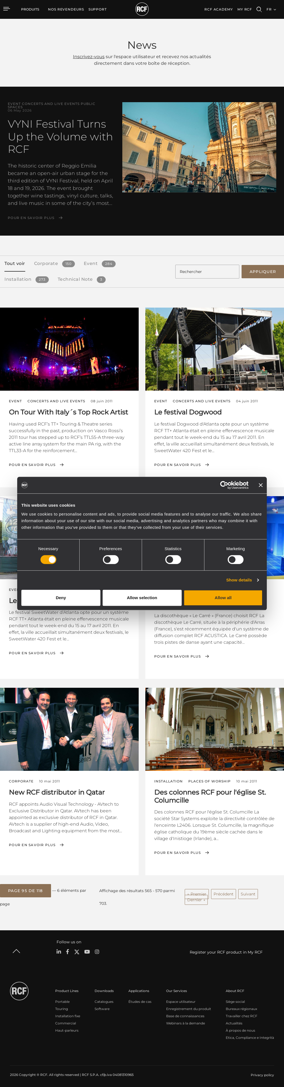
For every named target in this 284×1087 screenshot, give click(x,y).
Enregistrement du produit (188, 1006)
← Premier (196, 892)
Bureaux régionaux (241, 1006)
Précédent (224, 892)
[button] (25, 889)
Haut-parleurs (66, 1028)
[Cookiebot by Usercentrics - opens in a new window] (224, 485)
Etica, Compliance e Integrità (250, 1035)
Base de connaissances (185, 1014)
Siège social (235, 999)
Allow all (223, 597)
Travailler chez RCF (241, 1014)
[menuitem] (66, 9)
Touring (61, 1006)
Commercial (65, 1021)
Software (102, 1006)
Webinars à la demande (185, 1021)
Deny (61, 597)
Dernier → (196, 898)
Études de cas (139, 999)
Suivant (248, 892)
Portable (62, 999)
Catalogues (104, 999)
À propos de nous (240, 1028)
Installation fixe (67, 1014)
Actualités (234, 1021)
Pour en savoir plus (31, 218)
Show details (239, 580)
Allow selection (142, 597)
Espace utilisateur (181, 999)
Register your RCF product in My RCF (226, 950)
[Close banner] (261, 485)
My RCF (244, 9)
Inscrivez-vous (89, 56)
